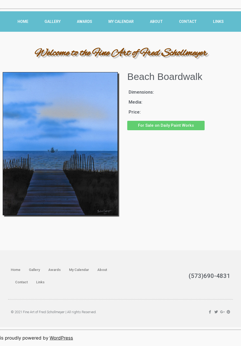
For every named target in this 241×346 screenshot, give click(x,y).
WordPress (61, 338)
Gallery (52, 21)
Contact (188, 21)
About (156, 21)
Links (218, 21)
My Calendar (121, 21)
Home (23, 21)
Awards (84, 21)
